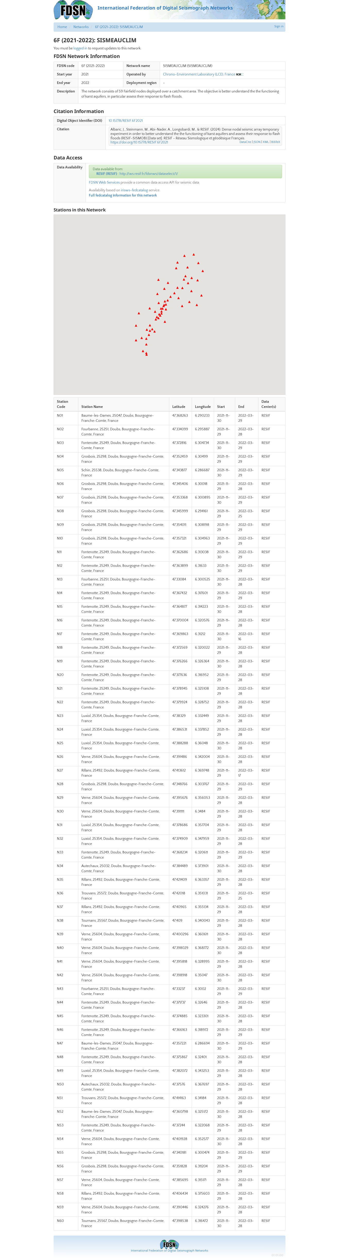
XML (266, 142)
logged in (80, 48)
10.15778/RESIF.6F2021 (126, 121)
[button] (139, 313)
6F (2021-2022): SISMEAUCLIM (119, 27)
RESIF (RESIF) (106, 174)
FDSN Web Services (104, 183)
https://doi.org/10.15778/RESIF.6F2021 (139, 142)
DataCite (245, 142)
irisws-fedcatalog (134, 190)
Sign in (279, 26)
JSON (256, 142)
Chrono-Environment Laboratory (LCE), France (199, 74)
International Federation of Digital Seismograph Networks (169, 1250)
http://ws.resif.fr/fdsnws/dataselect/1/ (149, 174)
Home (62, 27)
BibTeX (275, 142)
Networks (81, 27)
